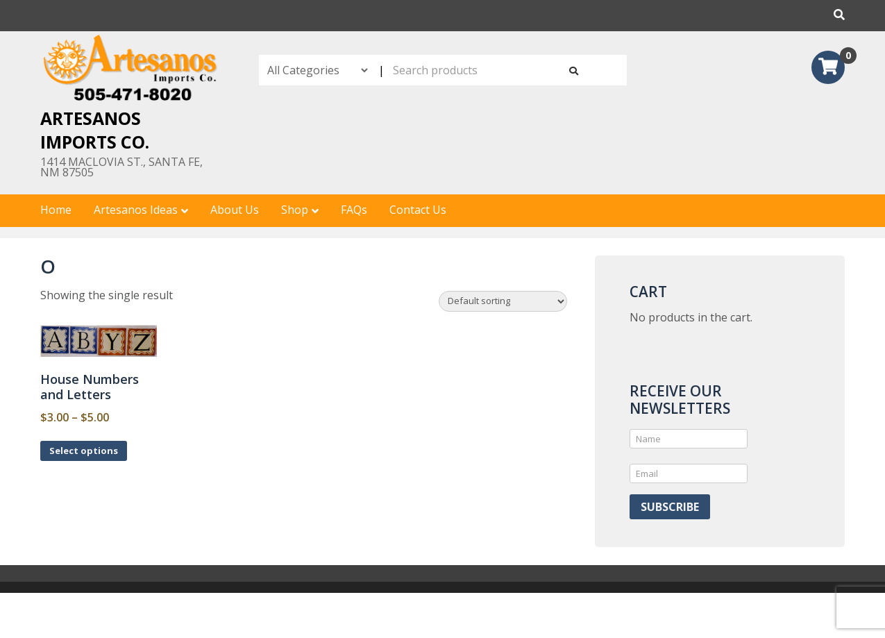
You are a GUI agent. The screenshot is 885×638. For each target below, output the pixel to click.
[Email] (689, 473)
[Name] (689, 438)
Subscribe (670, 506)
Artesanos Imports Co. (94, 129)
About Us (234, 209)
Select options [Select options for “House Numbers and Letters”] (83, 450)
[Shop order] (503, 301)
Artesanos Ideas (136, 209)
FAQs (354, 209)
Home (55, 209)
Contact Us (417, 209)
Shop (294, 209)
